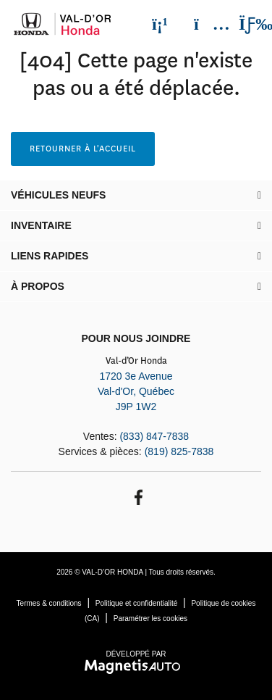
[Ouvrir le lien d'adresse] (136, 391)
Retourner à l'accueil (83, 148)
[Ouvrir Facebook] (136, 496)
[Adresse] (204, 24)
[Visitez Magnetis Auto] (136, 666)
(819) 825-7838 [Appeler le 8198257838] (179, 451)
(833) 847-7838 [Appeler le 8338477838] (154, 436)
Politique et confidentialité (136, 603)
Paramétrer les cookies (150, 618)
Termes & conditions (49, 603)
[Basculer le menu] (243, 24)
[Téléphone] (159, 24)
